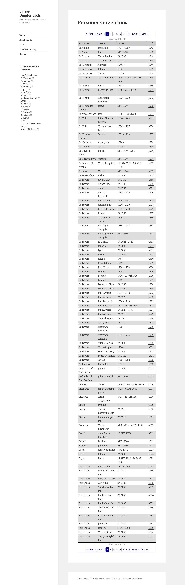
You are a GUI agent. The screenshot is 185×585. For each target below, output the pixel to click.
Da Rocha (25, 112)
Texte (21, 44)
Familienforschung (27, 49)
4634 (151, 495)
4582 (151, 233)
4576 (151, 192)
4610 (151, 409)
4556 (151, 126)
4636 (151, 507)
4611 (151, 417)
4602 (151, 359)
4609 (151, 404)
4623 (151, 449)
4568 (151, 254)
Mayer (24, 83)
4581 (151, 225)
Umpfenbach (26, 75)
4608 (151, 396)
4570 (151, 284)
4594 (151, 305)
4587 (151, 263)
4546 (151, 64)
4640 (151, 532)
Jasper (23, 89)
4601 (151, 347)
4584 (151, 245)
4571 (151, 309)
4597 (151, 322)
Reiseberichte (25, 40)
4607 (151, 388)
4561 (151, 158)
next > (135, 33)
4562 (151, 163)
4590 (151, 271)
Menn (23, 118)
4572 (151, 314)
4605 (151, 376)
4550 (151, 85)
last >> (144, 33)
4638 (151, 523)
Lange (23, 100)
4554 (151, 113)
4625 (151, 458)
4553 (151, 105)
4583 (151, 241)
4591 (151, 280)
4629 (151, 466)
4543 (151, 52)
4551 (151, 89)
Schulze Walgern (28, 129)
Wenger (24, 103)
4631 (151, 478)
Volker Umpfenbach (29, 13)
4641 (151, 536)
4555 (151, 118)
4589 (151, 275)
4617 (151, 445)
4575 (151, 188)
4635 (151, 503)
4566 (151, 183)
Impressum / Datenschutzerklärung (94, 578)
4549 (151, 77)
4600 (151, 342)
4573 (151, 351)
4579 (151, 209)
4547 (151, 69)
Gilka (23, 120)
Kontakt (23, 54)
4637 (151, 515)
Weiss (23, 109)
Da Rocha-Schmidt (29, 98)
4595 (151, 301)
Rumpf (24, 92)
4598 (151, 326)
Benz (23, 126)
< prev (98, 33)
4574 (151, 355)
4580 (151, 217)
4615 (151, 441)
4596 (151, 318)
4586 (151, 258)
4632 (151, 482)
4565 (151, 179)
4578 (151, 200)
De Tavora (25, 78)
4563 (151, 171)
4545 (151, 60)
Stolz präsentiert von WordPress (127, 578)
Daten (22, 35)
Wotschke (25, 86)
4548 (151, 73)
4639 (151, 527)
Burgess (24, 106)
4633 (151, 487)
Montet (24, 95)
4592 (151, 292)
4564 (151, 175)
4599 (151, 334)
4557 (151, 134)
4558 (151, 142)
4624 (151, 454)
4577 (151, 204)
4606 (151, 384)
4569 (151, 288)
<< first (89, 33)
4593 (151, 297)
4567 (151, 213)
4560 (151, 150)
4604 (151, 368)
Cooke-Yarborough (29, 123)
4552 (151, 97)
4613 (151, 433)
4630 (151, 470)
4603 (151, 364)
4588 (151, 267)
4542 (151, 47)
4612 (151, 425)
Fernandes (25, 81)
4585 (151, 250)
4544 (151, 56)
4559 (151, 146)
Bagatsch (25, 115)
